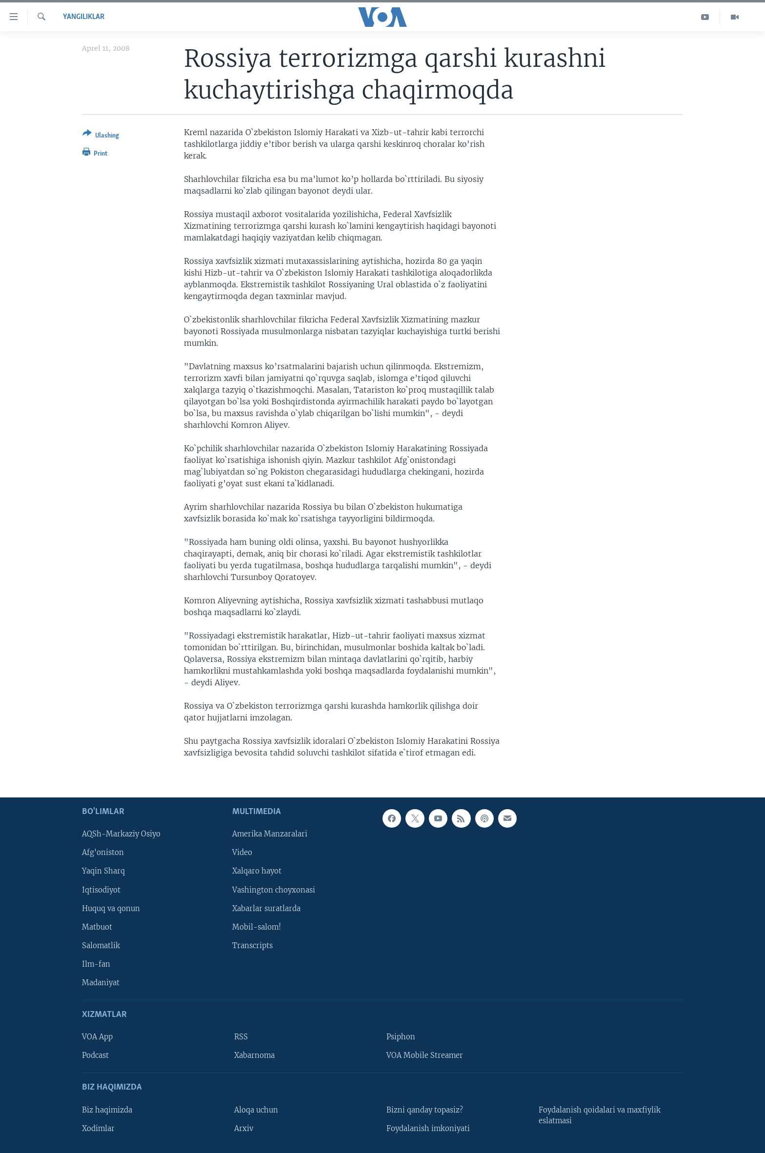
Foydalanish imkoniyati (428, 1128)
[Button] (100, 136)
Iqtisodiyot (101, 889)
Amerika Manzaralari (269, 834)
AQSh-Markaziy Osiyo (121, 834)
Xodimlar (98, 1128)
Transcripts (252, 945)
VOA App (97, 1037)
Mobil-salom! (256, 926)
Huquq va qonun (111, 908)
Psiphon (400, 1037)
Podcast (95, 1055)
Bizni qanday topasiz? (424, 1109)
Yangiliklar (83, 17)
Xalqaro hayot (257, 871)
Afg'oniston (103, 852)
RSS (241, 1037)
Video (242, 852)
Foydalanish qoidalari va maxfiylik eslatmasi (600, 1115)
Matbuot (97, 926)
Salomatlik (101, 945)
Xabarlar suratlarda (266, 908)
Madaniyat (101, 982)
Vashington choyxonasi (273, 889)
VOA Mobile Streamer (424, 1055)
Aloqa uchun (256, 1109)
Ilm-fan (96, 963)
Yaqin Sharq (103, 871)
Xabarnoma (254, 1055)
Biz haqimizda (107, 1109)
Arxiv (243, 1128)
